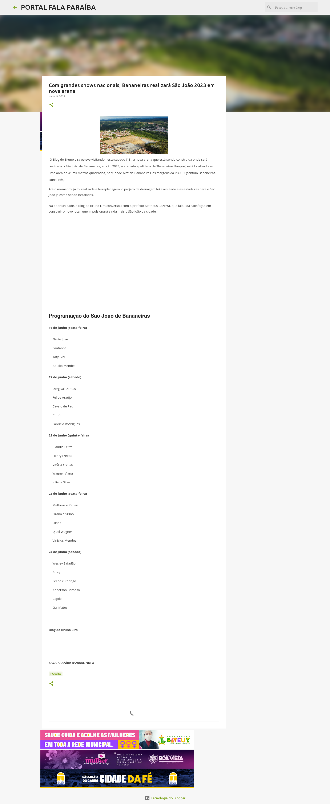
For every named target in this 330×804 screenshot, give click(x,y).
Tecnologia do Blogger (165, 798)
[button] (51, 105)
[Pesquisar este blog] (295, 7)
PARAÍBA (56, 673)
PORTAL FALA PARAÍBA (58, 7)
